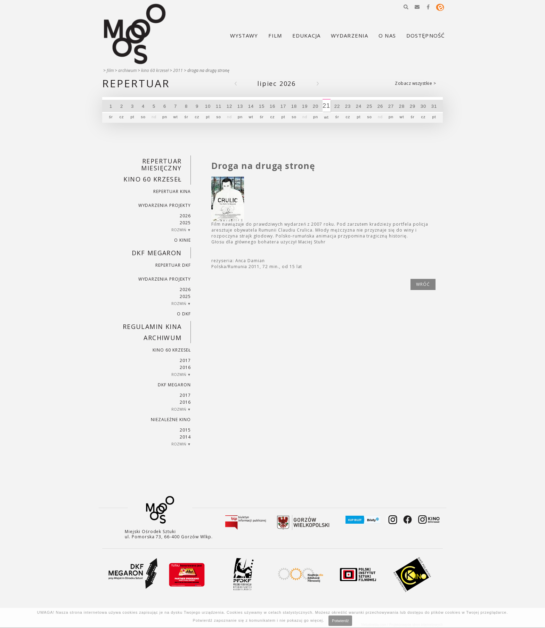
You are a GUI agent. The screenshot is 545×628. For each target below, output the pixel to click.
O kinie (182, 240)
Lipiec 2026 (276, 84)
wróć (423, 284)
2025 (185, 223)
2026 (185, 216)
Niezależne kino (170, 419)
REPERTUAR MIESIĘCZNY (161, 164)
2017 (185, 360)
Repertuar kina (171, 191)
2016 (185, 367)
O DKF (184, 314)
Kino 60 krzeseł (155, 70)
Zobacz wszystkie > (415, 83)
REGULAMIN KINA (152, 326)
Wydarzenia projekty (164, 205)
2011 (178, 70)
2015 (185, 430)
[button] (406, 7)
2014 (185, 437)
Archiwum (127, 70)
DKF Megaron (157, 253)
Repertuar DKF (172, 265)
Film (110, 70)
